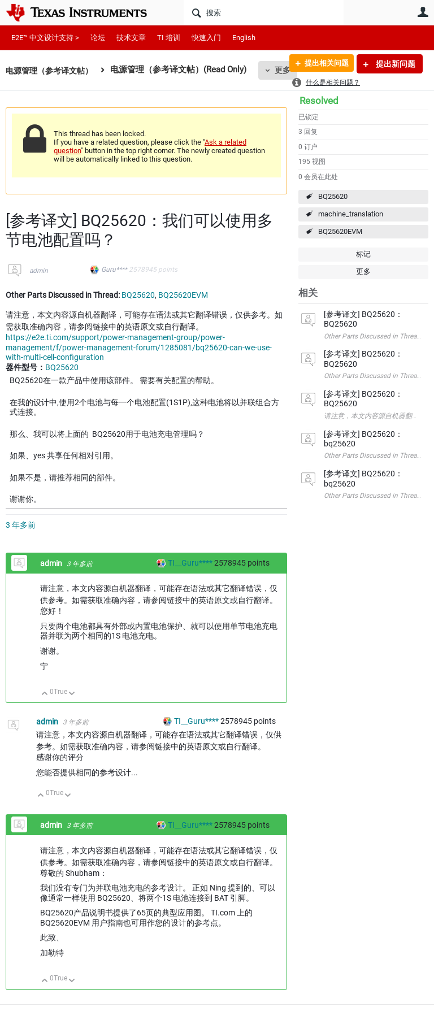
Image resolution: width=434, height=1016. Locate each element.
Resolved (319, 100)
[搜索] (264, 12)
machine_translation (350, 214)
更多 (363, 271)
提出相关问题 (322, 63)
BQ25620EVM (340, 231)
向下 (72, 694)
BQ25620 (333, 196)
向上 (45, 694)
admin (38, 271)
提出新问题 (394, 63)
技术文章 (131, 37)
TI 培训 (168, 37)
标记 (363, 254)
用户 (422, 12)
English (243, 37)
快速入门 (206, 37)
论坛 (97, 37)
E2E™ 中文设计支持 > (45, 37)
